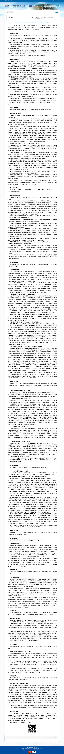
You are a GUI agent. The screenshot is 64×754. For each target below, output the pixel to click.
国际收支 (50, 7)
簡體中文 (11, 0)
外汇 (52, 7)
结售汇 (48, 7)
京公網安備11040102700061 (38, 749)
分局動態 (11, 12)
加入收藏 (58, 0)
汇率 (54, 7)
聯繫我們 (30, 747)
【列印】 (50, 737)
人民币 (56, 7)
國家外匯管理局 (7, 0)
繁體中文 (15, 0)
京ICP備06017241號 (31, 749)
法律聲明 (28, 747)
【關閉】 (55, 737)
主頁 (9, 12)
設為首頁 (54, 0)
